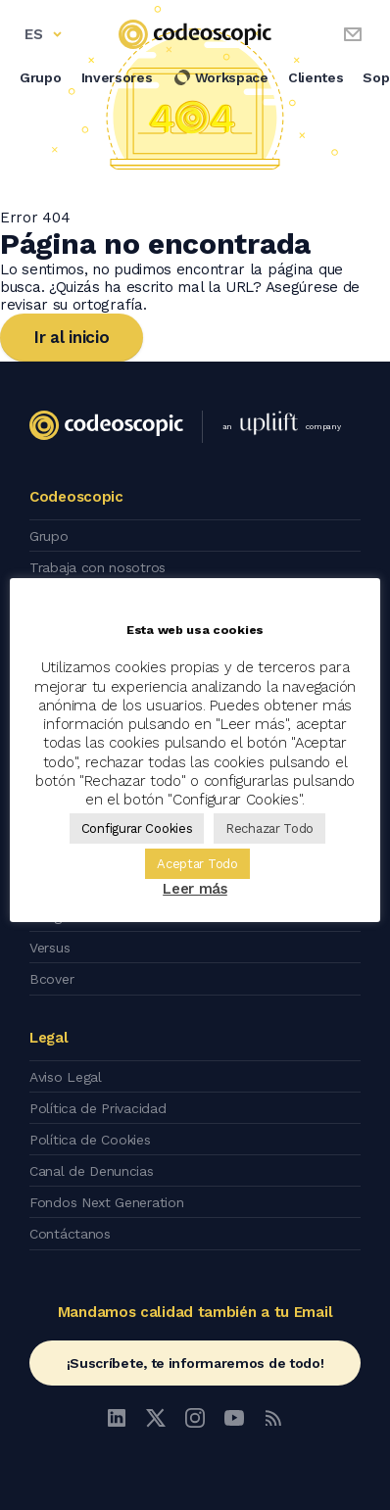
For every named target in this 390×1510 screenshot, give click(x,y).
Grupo (41, 77)
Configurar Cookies (137, 828)
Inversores (117, 77)
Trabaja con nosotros (97, 567)
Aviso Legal (65, 1077)
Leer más (195, 889)
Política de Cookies (89, 1139)
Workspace (220, 77)
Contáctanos (70, 1234)
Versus (49, 947)
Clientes (316, 77)
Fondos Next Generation (106, 1202)
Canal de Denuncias (91, 1171)
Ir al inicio (71, 337)
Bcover (51, 979)
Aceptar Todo (197, 863)
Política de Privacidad (97, 1108)
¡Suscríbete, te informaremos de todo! (195, 1363)
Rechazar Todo (269, 828)
